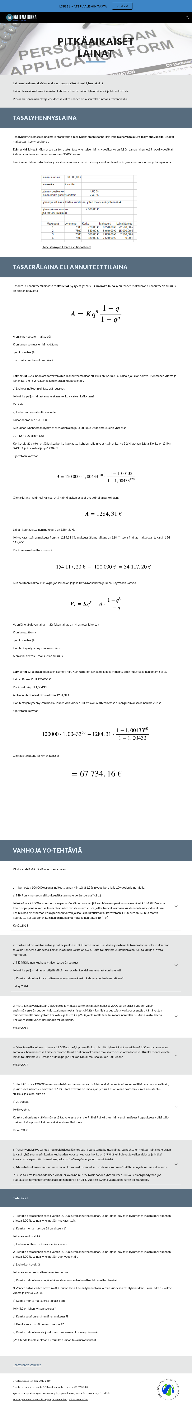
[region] (96, 6)
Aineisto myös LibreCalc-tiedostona (66, 247)
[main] (96, 49)
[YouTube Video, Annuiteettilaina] (96, 812)
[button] (187, 17)
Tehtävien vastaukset (27, 1365)
